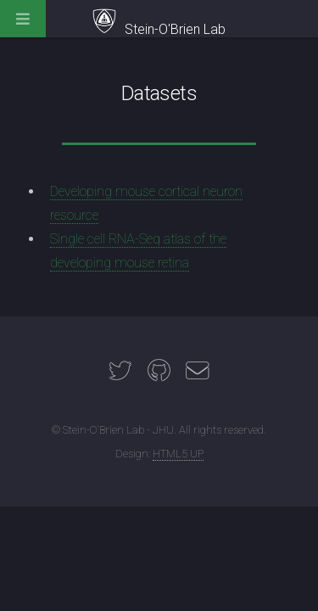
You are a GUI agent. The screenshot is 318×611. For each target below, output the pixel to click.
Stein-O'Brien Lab (159, 29)
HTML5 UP (178, 453)
